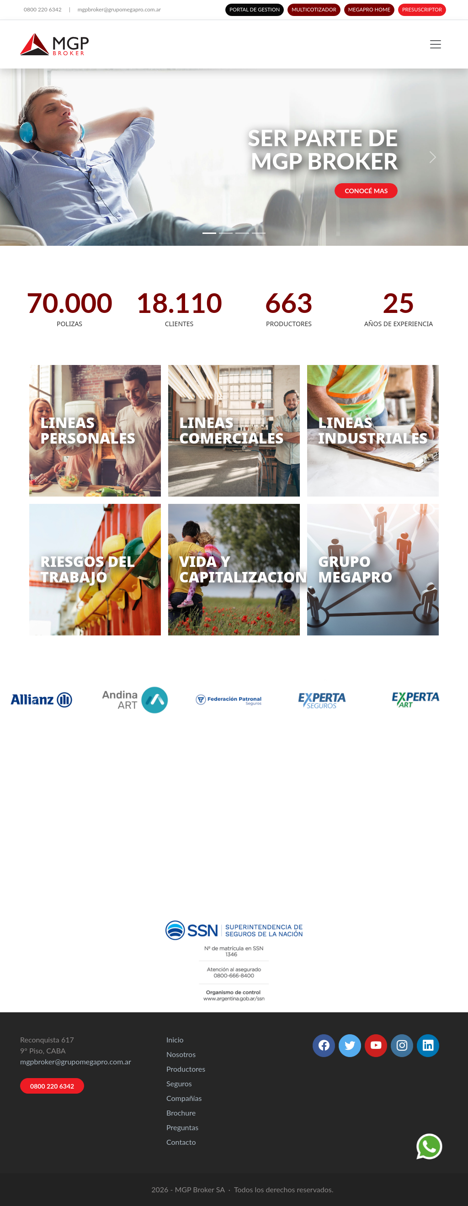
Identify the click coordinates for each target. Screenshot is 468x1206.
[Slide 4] (259, 233)
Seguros (179, 1083)
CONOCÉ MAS (366, 191)
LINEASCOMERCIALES (231, 430)
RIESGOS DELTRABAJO (87, 569)
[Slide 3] (242, 233)
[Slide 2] (226, 233)
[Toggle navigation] (435, 44)
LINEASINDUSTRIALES (373, 430)
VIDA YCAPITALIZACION (243, 569)
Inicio (175, 1039)
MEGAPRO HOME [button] (369, 9)
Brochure (181, 1112)
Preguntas (182, 1127)
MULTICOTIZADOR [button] (314, 9)
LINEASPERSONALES (87, 430)
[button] (324, 1045)
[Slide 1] (209, 233)
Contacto (181, 1141)
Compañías (184, 1098)
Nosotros (181, 1054)
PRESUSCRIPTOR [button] (422, 9)
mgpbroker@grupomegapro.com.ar (119, 9)
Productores (185, 1068)
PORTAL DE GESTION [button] (254, 9)
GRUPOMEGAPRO (355, 569)
